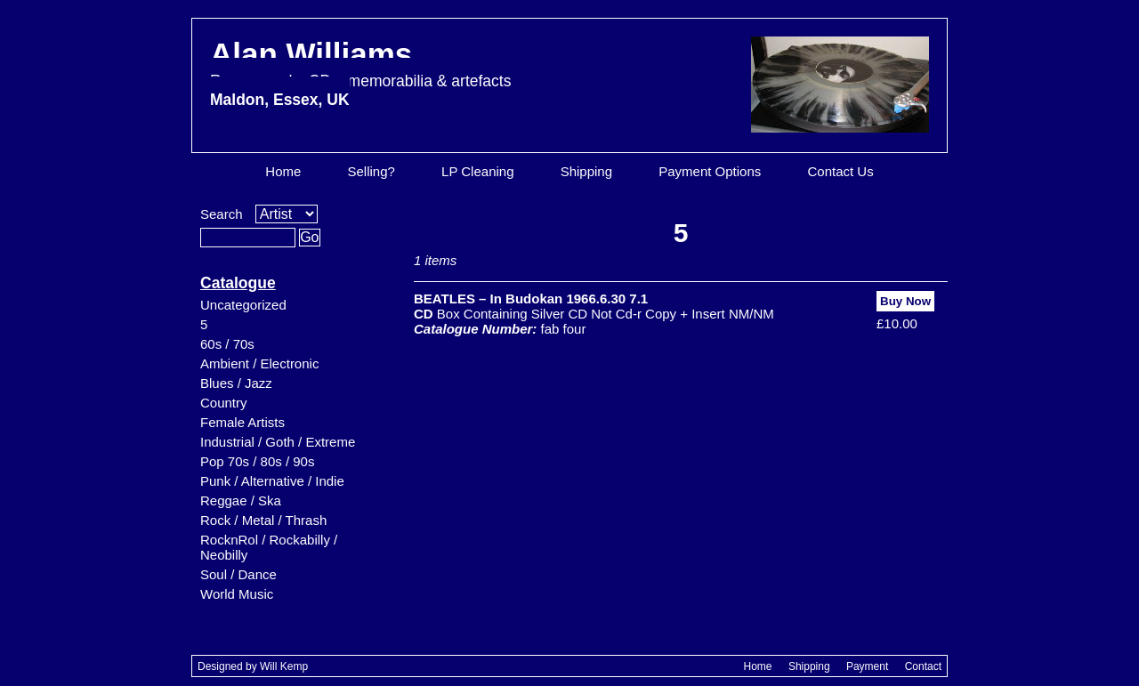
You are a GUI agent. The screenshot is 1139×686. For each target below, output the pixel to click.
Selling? (371, 171)
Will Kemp (284, 666)
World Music (236, 593)
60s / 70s (227, 343)
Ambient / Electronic (259, 363)
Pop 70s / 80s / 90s (257, 461)
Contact (923, 666)
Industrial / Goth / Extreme (277, 441)
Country (223, 402)
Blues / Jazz (236, 383)
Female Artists (242, 422)
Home (283, 171)
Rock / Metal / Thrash (263, 520)
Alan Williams (360, 72)
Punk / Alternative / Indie (272, 480)
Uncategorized (243, 304)
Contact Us (840, 171)
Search (221, 214)
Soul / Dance (238, 574)
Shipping (586, 171)
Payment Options (709, 171)
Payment (867, 666)
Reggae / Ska (240, 500)
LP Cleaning (477, 171)
